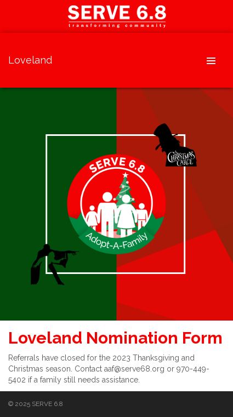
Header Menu (211, 60)
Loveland (30, 60)
